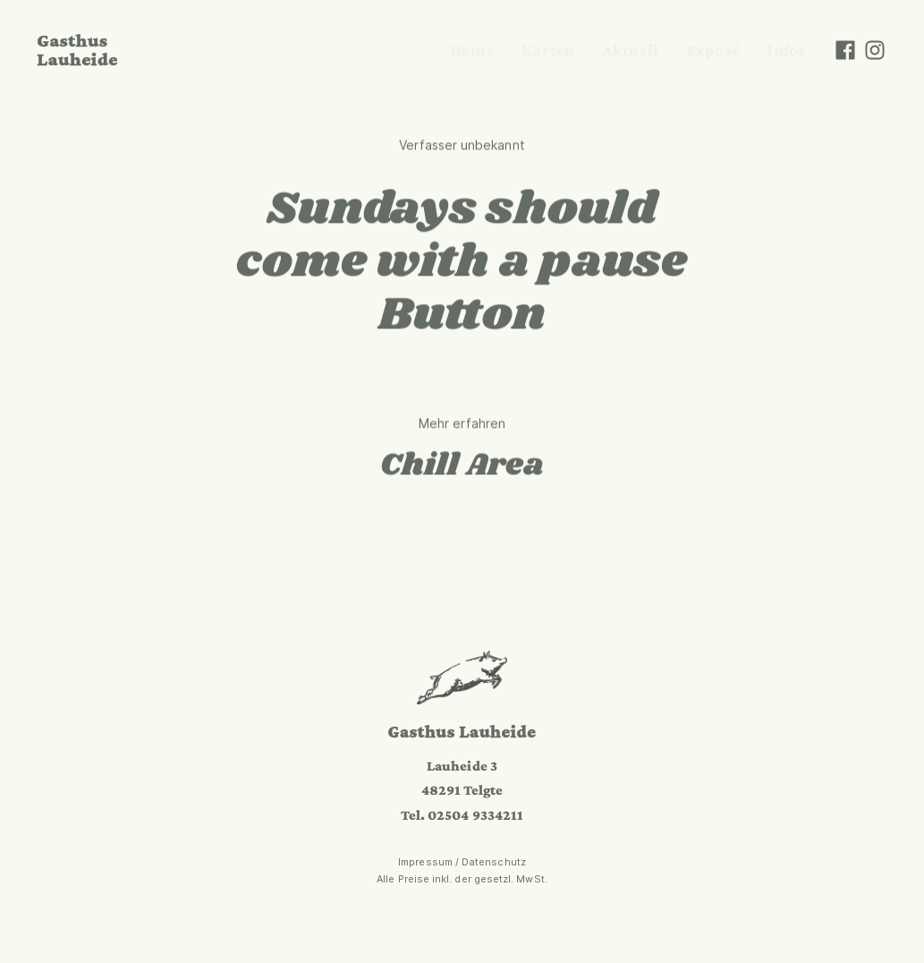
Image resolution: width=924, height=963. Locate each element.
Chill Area (462, 467)
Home (472, 49)
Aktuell (630, 49)
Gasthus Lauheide (77, 50)
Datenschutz (494, 862)
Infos (786, 49)
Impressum (425, 862)
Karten (548, 49)
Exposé (713, 49)
